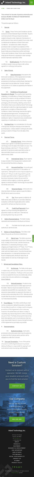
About (17, 441)
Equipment (17, 446)
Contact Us (17, 393)
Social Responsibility (17, 456)
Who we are (17, 427)
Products (17, 444)
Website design (14, 472)
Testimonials (17, 454)
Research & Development (17, 448)
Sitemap (17, 460)
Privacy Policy (17, 462)
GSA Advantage (17, 450)
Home (3, 8)
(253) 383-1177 (17, 438)
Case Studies (17, 452)
